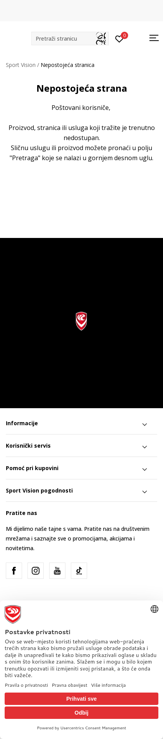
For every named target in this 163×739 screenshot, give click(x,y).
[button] (70, 38)
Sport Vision (21, 64)
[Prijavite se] (119, 38)
